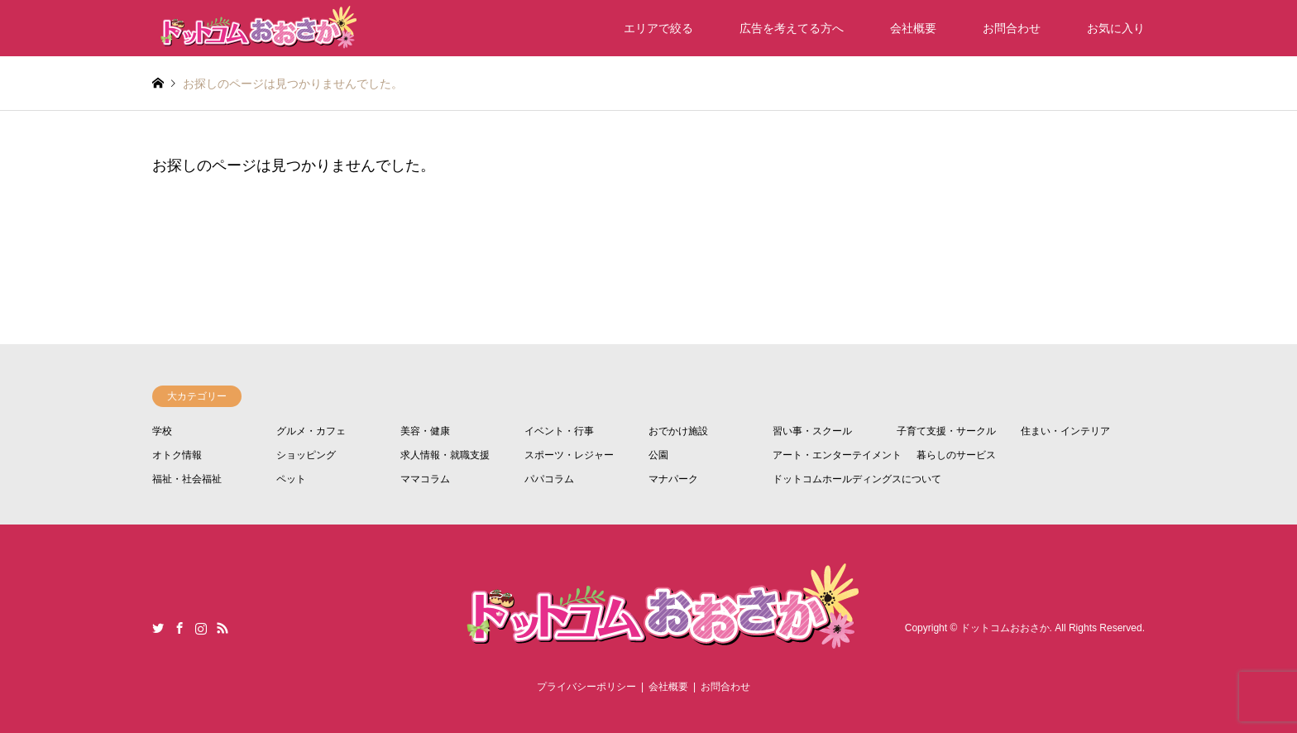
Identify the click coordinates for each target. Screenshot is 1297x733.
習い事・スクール (812, 431)
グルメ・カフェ (311, 431)
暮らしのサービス (956, 455)
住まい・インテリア (1065, 431)
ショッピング (306, 455)
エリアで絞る (658, 28)
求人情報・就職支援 (445, 455)
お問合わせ (1012, 28)
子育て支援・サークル (946, 431)
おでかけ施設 (678, 431)
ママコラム (425, 479)
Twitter (158, 628)
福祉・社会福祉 (187, 479)
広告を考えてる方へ (791, 28)
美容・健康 (425, 431)
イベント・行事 (559, 431)
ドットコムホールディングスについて (857, 479)
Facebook (179, 628)
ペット (291, 479)
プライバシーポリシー (586, 686)
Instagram (201, 628)
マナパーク (673, 479)
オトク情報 (177, 455)
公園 (658, 455)
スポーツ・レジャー (569, 455)
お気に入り (1116, 28)
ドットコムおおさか (1005, 628)
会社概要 (913, 28)
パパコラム (549, 479)
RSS (222, 628)
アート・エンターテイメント (837, 455)
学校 (162, 431)
